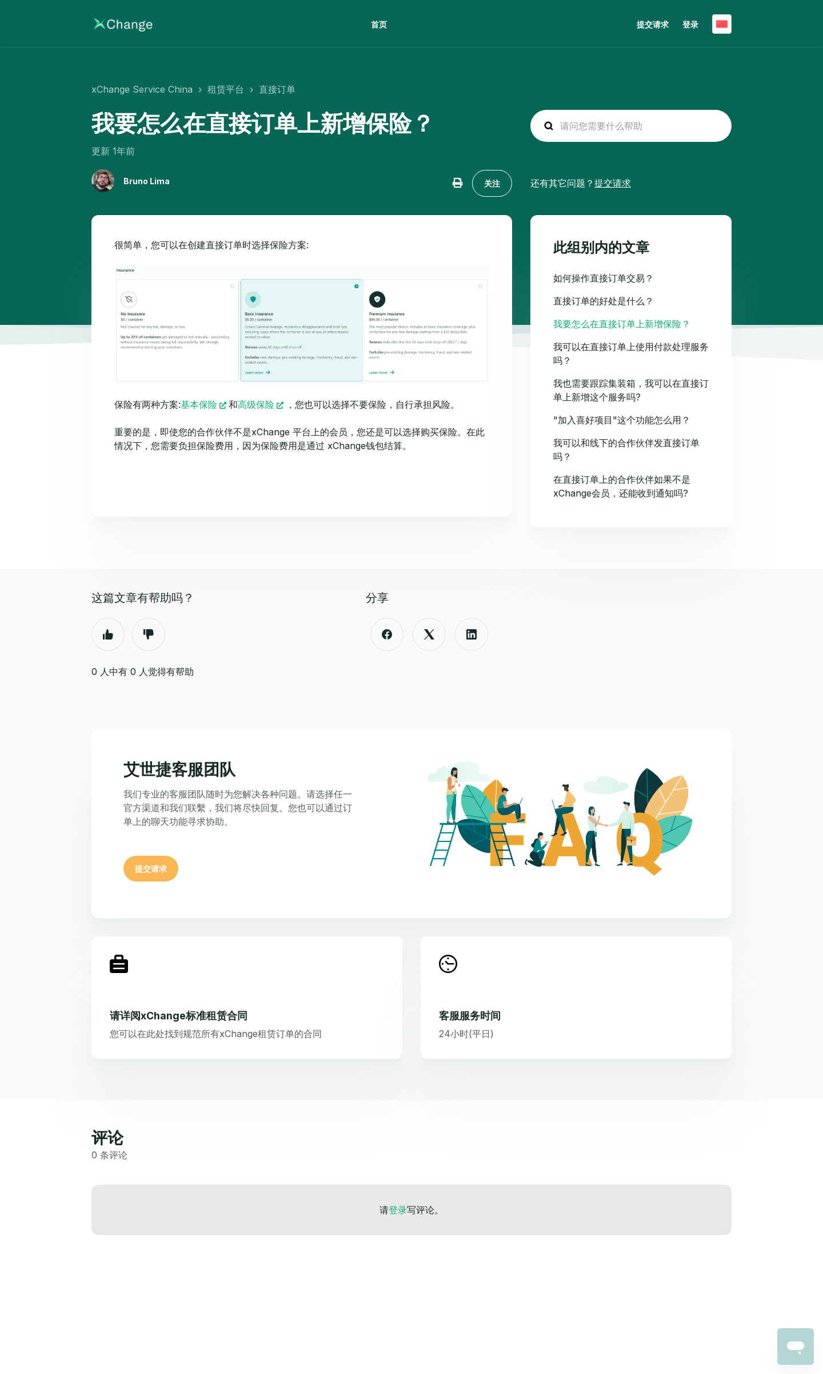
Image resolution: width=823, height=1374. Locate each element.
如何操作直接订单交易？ (603, 278)
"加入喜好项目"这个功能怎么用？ (621, 420)
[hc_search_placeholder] (631, 126)
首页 (379, 24)
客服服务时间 (470, 1016)
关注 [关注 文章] (492, 183)
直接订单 (277, 89)
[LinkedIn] (472, 634)
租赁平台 (225, 89)
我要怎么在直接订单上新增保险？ (621, 323)
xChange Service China (142, 89)
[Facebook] (387, 634)
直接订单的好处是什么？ (603, 301)
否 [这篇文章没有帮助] (148, 634)
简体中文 (722, 24)
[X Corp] (429, 634)
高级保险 (256, 404)
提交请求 (653, 24)
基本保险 (199, 404)
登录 (398, 1210)
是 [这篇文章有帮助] (108, 634)
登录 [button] (690, 24)
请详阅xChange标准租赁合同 (178, 1016)
